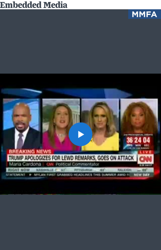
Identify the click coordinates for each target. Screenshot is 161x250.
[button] (80, 134)
